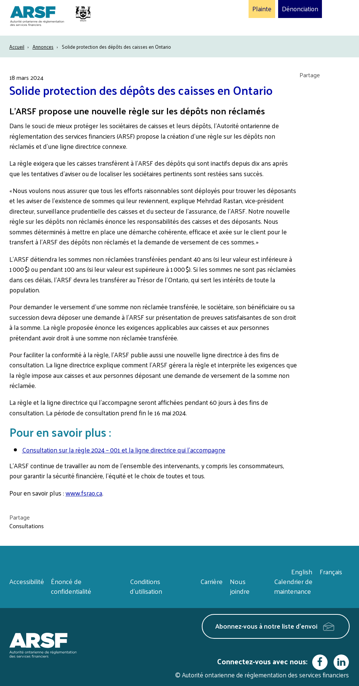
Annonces (43, 46)
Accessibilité (26, 581)
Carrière (211, 581)
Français (331, 571)
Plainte (261, 9)
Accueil (16, 46)
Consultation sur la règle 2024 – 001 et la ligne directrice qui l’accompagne (123, 450)
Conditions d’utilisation (146, 586)
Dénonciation (300, 9)
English (301, 571)
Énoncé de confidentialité (71, 586)
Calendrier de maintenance (293, 586)
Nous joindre (240, 586)
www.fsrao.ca (84, 493)
